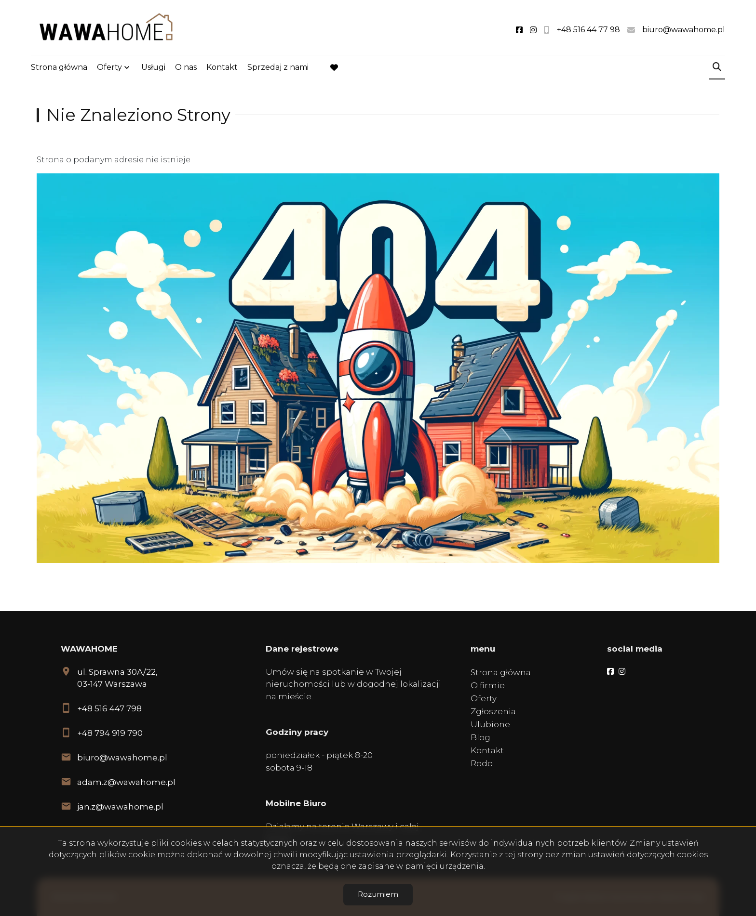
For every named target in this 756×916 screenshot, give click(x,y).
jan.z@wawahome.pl (120, 806)
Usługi (153, 68)
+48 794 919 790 (110, 733)
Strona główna (59, 68)
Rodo (482, 763)
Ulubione (490, 724)
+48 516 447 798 (109, 708)
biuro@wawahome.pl (122, 757)
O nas (186, 68)
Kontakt (222, 68)
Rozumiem (378, 894)
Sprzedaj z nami (278, 68)
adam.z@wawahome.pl (126, 782)
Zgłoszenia (493, 711)
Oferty (109, 68)
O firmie (488, 685)
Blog (480, 737)
